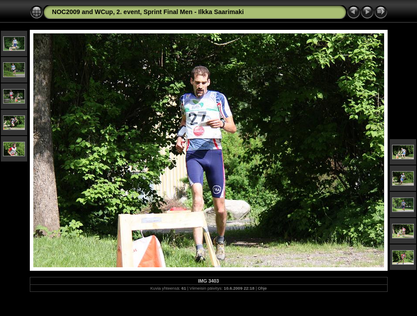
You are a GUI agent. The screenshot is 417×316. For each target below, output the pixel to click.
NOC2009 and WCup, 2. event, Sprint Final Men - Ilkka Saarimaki (148, 11)
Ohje (262, 288)
